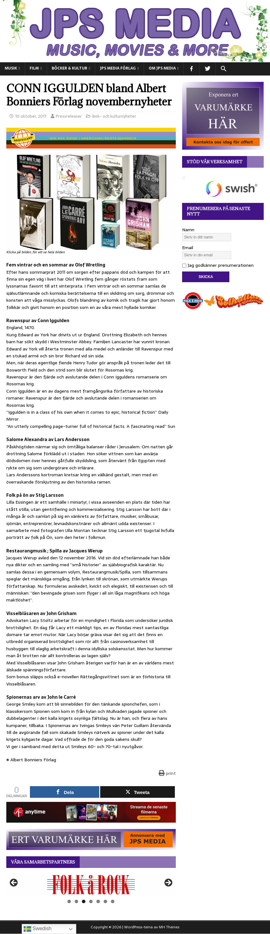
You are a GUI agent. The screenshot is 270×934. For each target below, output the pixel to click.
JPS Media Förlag (118, 68)
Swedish (38, 929)
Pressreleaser (69, 116)
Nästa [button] (168, 883)
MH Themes (169, 927)
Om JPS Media (162, 68)
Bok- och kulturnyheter (114, 116)
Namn (188, 229)
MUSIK (11, 68)
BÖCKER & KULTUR (69, 68)
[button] (223, 69)
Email (187, 247)
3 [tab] (83, 901)
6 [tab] (105, 901)
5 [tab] (98, 901)
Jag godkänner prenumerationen (218, 265)
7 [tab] (112, 901)
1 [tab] (69, 901)
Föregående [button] (14, 883)
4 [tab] (91, 901)
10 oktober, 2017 (31, 116)
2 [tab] (76, 901)
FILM (34, 68)
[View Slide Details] (91, 884)
